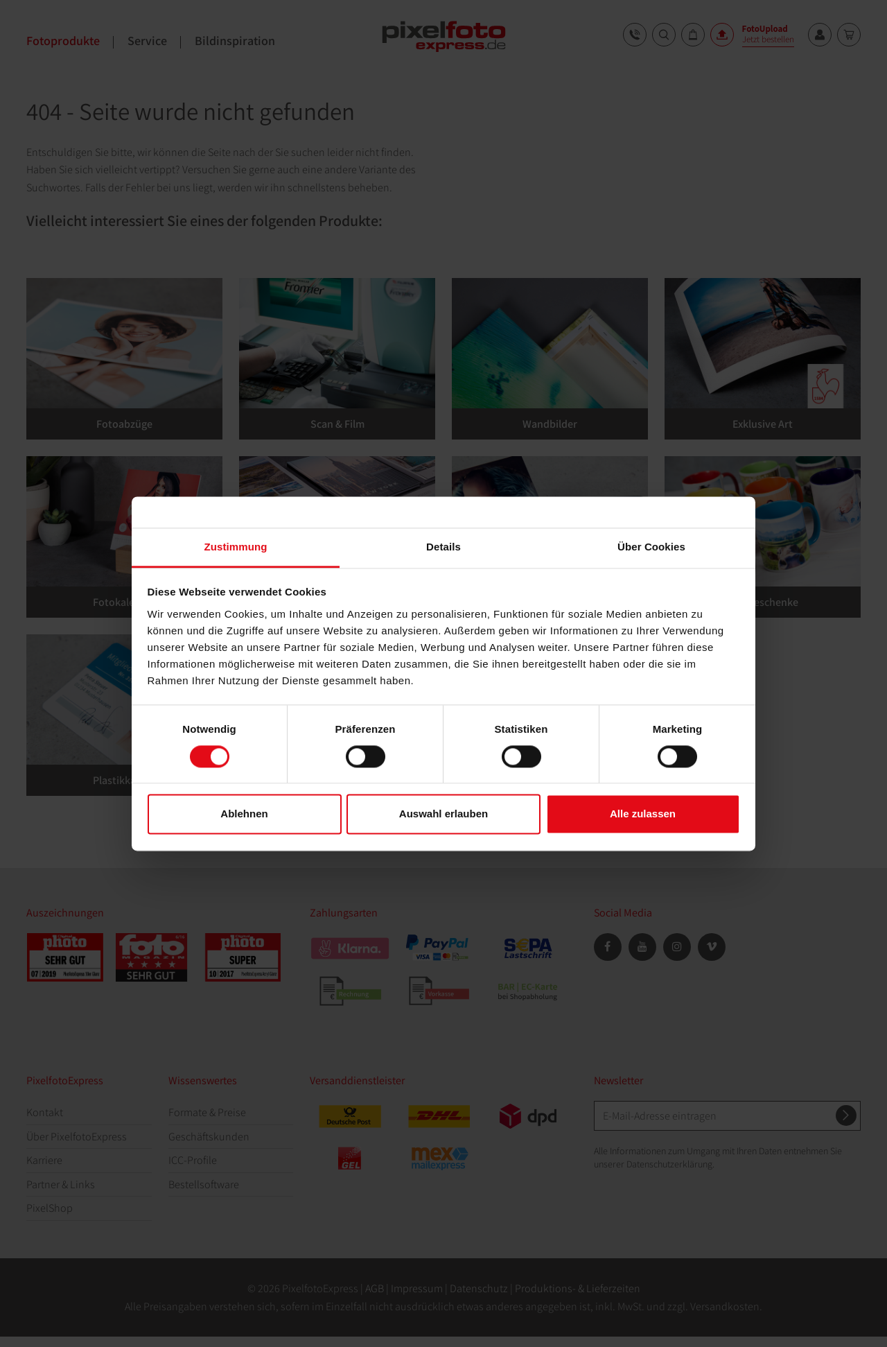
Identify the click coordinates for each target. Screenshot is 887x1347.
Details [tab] (443, 547)
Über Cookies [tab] (651, 547)
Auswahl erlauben (443, 814)
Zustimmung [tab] (235, 547)
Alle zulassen (643, 814)
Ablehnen (243, 814)
